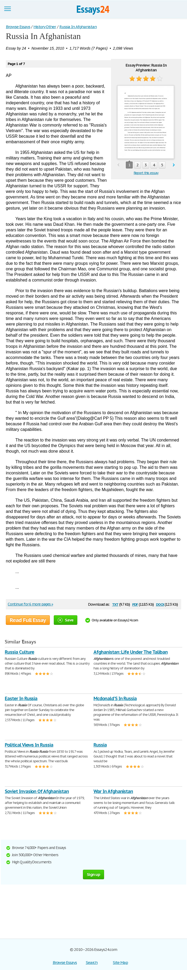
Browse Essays (65, 962)
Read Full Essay (28, 620)
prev (118, 165)
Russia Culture (19, 652)
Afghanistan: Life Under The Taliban (131, 652)
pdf (135, 604)
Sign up (93, 874)
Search (92, 962)
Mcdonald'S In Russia (115, 698)
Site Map (120, 962)
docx (160, 604)
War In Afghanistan (113, 791)
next (174, 165)
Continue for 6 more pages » (30, 604)
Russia (100, 745)
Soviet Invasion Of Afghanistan (37, 791)
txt (115, 604)
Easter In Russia (21, 698)
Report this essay (146, 173)
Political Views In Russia (29, 745)
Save (65, 619)
